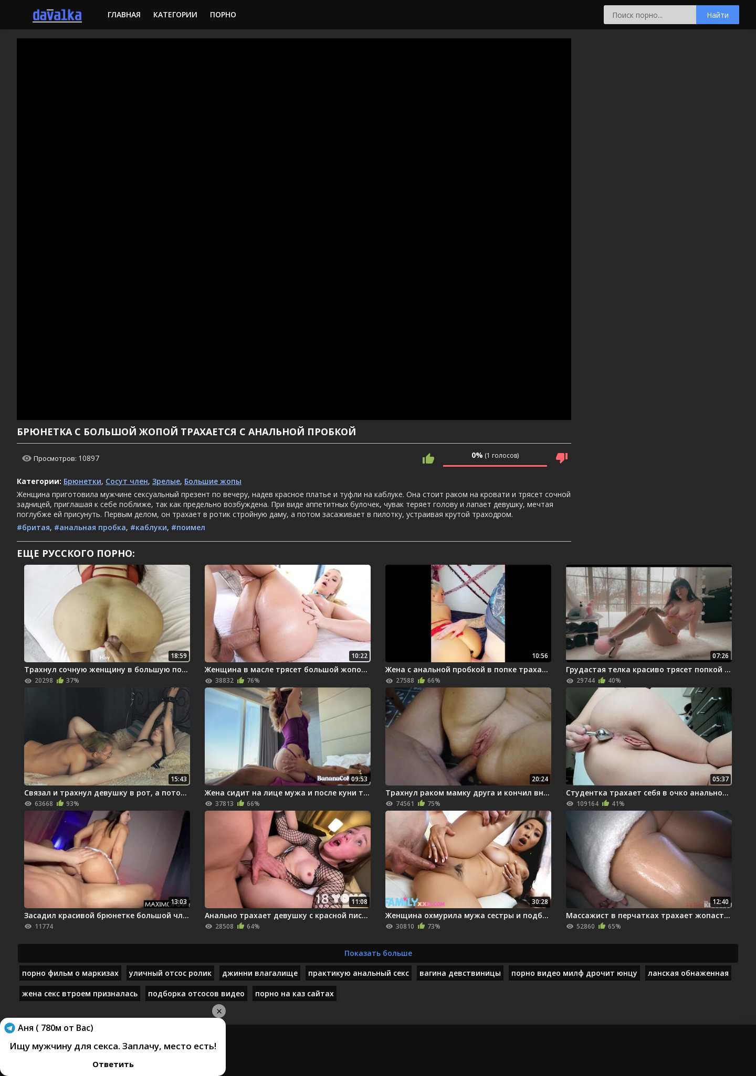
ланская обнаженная (688, 973)
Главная (124, 14)
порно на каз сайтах (294, 993)
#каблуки (148, 527)
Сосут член (127, 481)
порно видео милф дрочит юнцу (574, 973)
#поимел (188, 527)
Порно (223, 14)
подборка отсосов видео (196, 993)
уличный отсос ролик (170, 973)
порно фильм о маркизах (70, 973)
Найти (718, 15)
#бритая (33, 527)
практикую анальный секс (358, 973)
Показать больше (378, 953)
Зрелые (166, 481)
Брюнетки (82, 481)
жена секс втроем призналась (80, 993)
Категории (175, 14)
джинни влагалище (260, 973)
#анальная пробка (90, 527)
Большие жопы (213, 481)
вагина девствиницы (460, 973)
